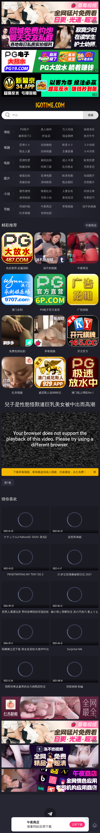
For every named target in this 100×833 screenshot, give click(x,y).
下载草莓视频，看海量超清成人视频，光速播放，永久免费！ (55, 472)
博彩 (7, 132)
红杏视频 (24, 213)
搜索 (90, 115)
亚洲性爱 (24, 160)
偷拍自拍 (46, 160)
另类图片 (89, 182)
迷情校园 (24, 197)
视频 (7, 147)
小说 (7, 194)
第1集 (7, 482)
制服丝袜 (24, 166)
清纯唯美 (46, 182)
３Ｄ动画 (89, 144)
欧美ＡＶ (67, 144)
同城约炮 (24, 206)
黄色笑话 (67, 197)
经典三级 (46, 166)
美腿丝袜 (24, 182)
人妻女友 (67, 191)
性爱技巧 (89, 197)
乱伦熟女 (67, 166)
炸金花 (46, 136)
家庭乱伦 (46, 191)
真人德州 (46, 129)
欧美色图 (67, 175)
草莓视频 (67, 206)
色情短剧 (46, 213)
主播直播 (67, 151)
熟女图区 (67, 182)
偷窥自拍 (24, 175)
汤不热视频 (89, 206)
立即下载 (77, 824)
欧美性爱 (89, 160)
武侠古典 (89, 191)
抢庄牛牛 (89, 136)
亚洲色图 (46, 175)
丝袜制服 (46, 151)
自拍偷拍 (46, 144)
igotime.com (50, 105)
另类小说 (46, 197)
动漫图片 (89, 175)
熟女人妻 (24, 151)
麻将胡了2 (25, 136)
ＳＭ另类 (89, 151)
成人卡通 (67, 160)
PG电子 (24, 129)
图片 (7, 178)
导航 (7, 209)
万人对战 (67, 129)
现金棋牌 (67, 136)
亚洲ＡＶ (24, 144)
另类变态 (89, 166)
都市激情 (24, 191)
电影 (7, 163)
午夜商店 (46, 206)
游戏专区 (89, 129)
